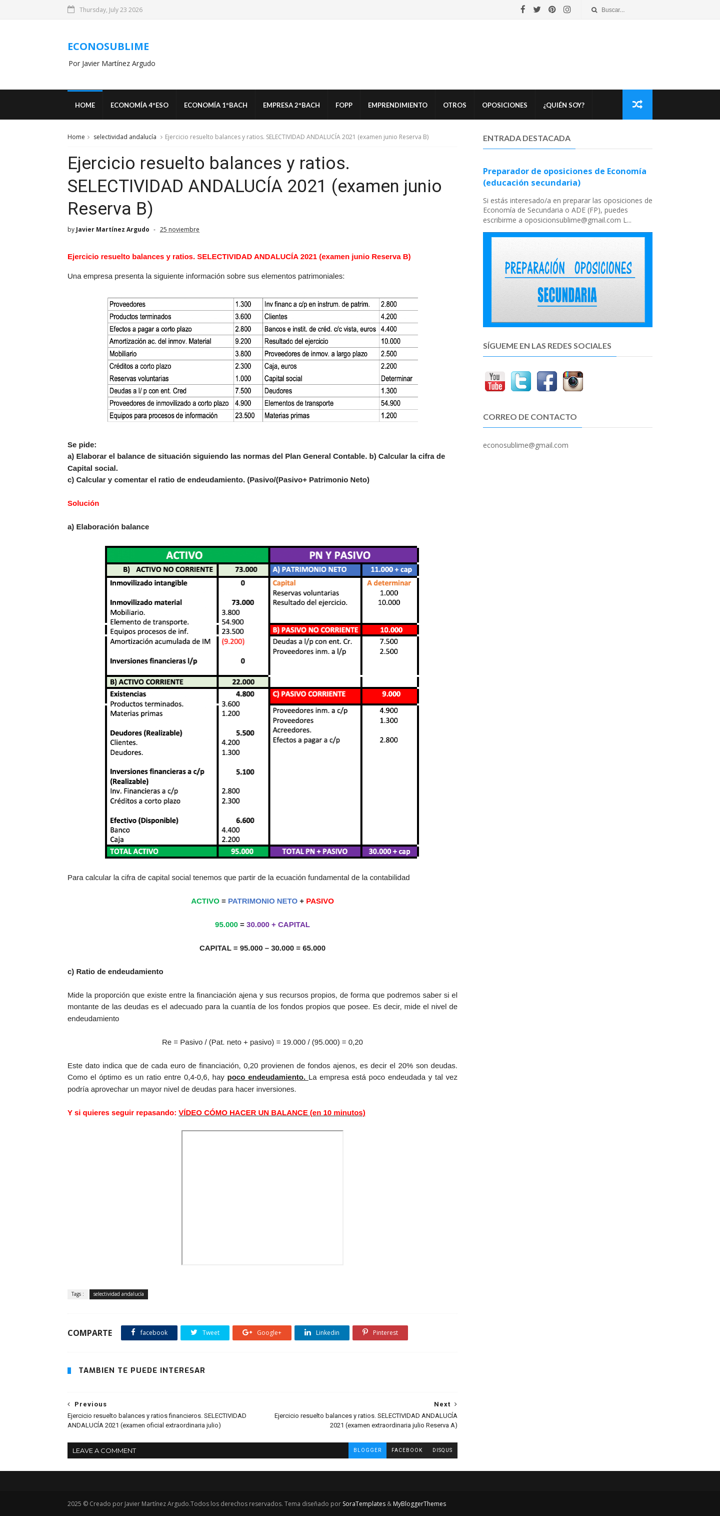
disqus (442, 1450)
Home (85, 105)
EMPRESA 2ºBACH (291, 105)
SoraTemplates (364, 1503)
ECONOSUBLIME (108, 46)
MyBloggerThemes (419, 1503)
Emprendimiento (398, 105)
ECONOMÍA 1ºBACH (216, 105)
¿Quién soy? (563, 105)
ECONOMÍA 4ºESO (139, 105)
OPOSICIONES (505, 105)
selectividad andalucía (125, 137)
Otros (454, 105)
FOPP (344, 105)
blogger (368, 1450)
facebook (407, 1450)
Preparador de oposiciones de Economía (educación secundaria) (564, 177)
